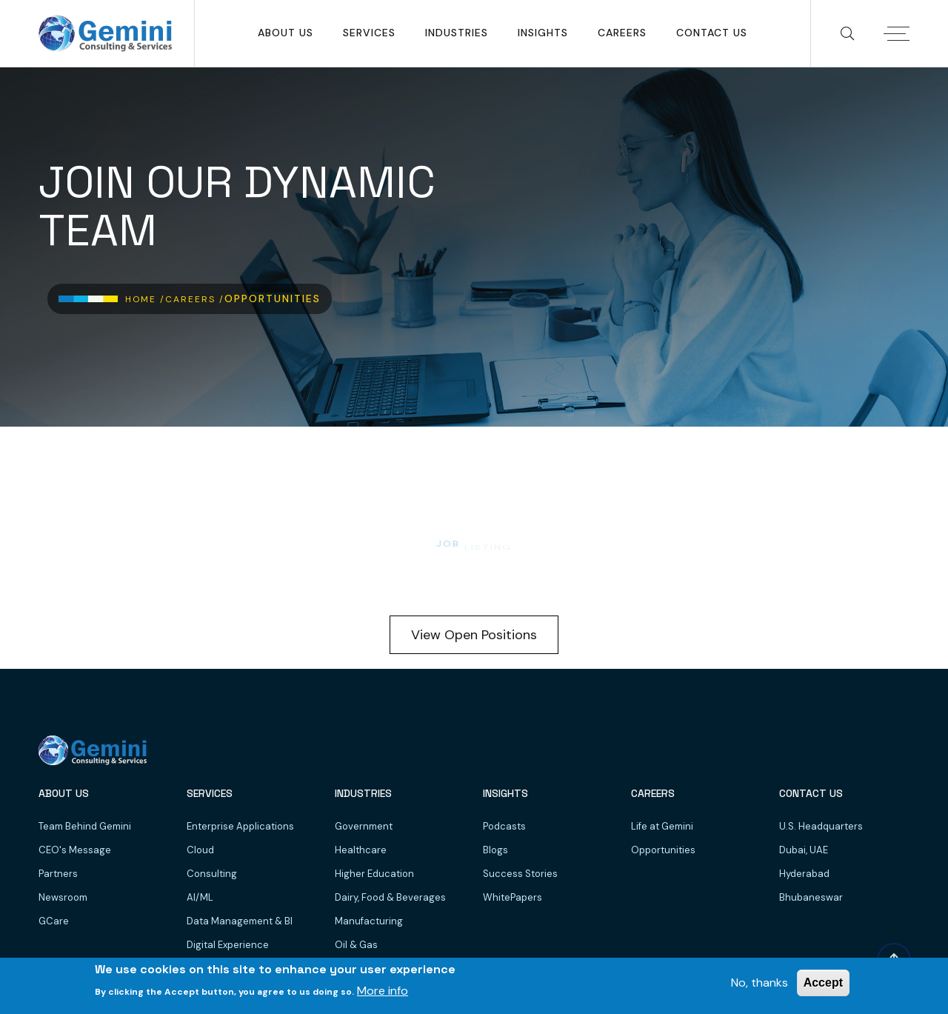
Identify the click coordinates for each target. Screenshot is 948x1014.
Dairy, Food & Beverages (390, 897)
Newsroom (63, 897)
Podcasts (504, 826)
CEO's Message (75, 850)
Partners (58, 873)
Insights (543, 32)
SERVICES (369, 32)
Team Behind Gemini (85, 826)
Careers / (194, 299)
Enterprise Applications (240, 826)
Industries (456, 32)
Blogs (495, 850)
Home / (145, 299)
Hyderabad (804, 873)
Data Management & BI (240, 921)
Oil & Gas (356, 944)
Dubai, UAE (803, 850)
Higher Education (374, 873)
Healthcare (361, 850)
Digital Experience (228, 944)
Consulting (212, 873)
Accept (823, 982)
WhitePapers (512, 897)
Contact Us (711, 32)
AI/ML (200, 897)
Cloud (200, 850)
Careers (622, 32)
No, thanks (759, 982)
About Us (285, 32)
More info (382, 990)
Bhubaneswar (811, 897)
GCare (54, 921)
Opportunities (663, 850)
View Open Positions (474, 635)
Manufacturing (369, 921)
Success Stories (520, 873)
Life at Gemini (662, 826)
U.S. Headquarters (821, 826)
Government (364, 826)
